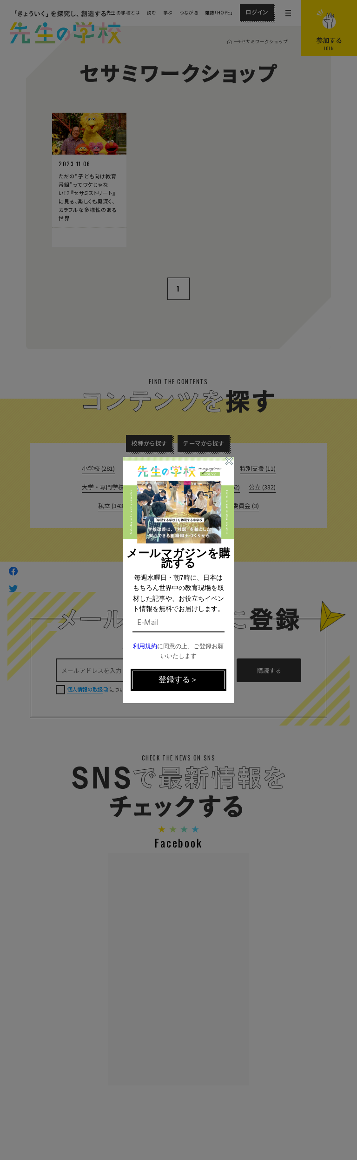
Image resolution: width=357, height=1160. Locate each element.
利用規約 (145, 646)
